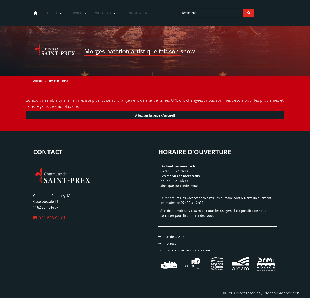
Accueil (38, 81)
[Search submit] (248, 13)
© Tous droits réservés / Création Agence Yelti (261, 293)
